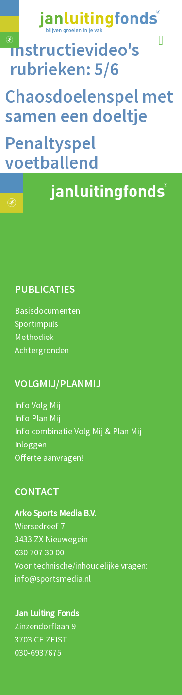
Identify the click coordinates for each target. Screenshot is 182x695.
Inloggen (31, 444)
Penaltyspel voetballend (52, 153)
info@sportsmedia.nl (53, 578)
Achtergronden (42, 350)
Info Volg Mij (37, 404)
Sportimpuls (36, 323)
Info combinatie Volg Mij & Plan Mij (78, 431)
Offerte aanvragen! (49, 457)
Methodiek (34, 336)
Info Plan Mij (37, 418)
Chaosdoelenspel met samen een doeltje (89, 106)
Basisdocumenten (47, 310)
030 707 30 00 (39, 552)
